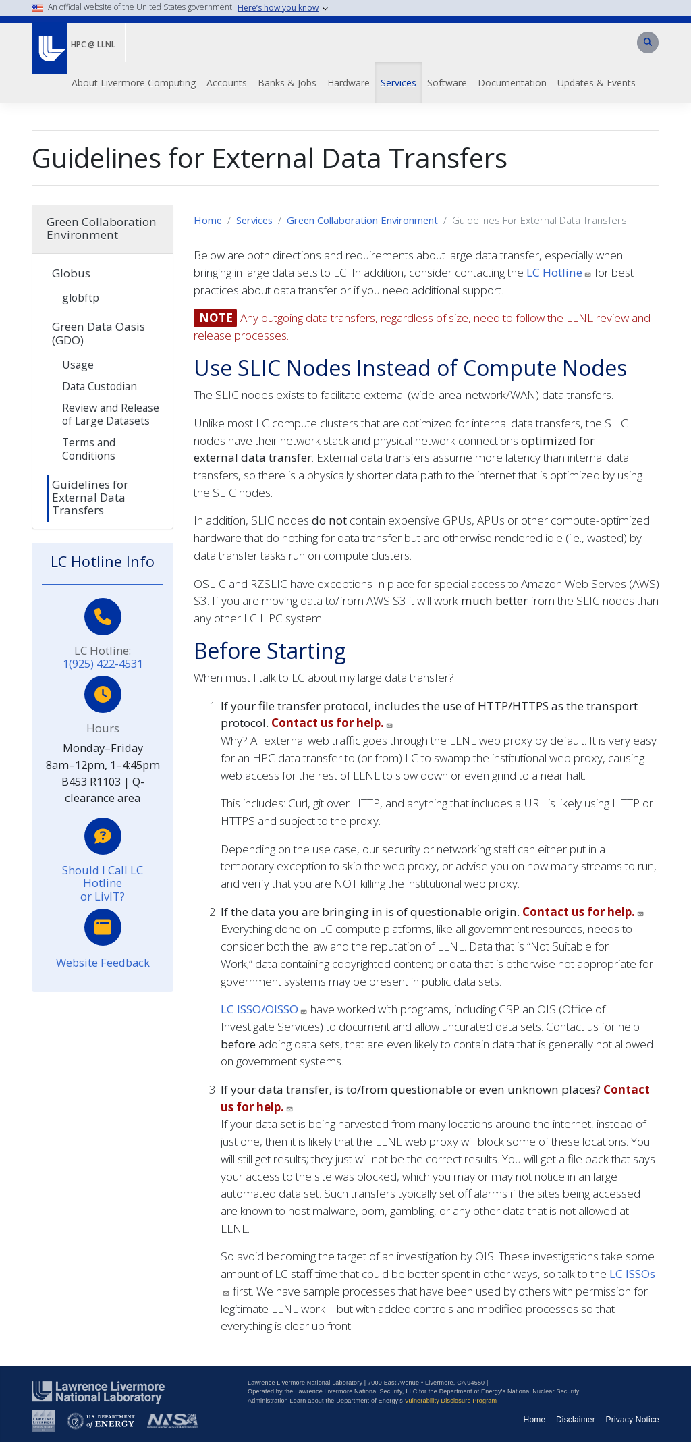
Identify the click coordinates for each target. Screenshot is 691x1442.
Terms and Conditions (88, 448)
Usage (78, 364)
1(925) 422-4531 (103, 663)
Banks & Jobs (287, 82)
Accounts (226, 82)
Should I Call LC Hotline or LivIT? (102, 883)
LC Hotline (559, 272)
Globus (71, 273)
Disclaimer (575, 1419)
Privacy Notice (633, 1419)
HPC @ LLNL (93, 44)
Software (447, 82)
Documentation (512, 82)
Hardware (348, 82)
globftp (80, 297)
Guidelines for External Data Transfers (90, 497)
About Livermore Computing (134, 82)
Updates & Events (596, 82)
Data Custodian (99, 386)
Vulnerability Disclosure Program (451, 1400)
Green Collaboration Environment (362, 220)
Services (398, 82)
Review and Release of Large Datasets (110, 414)
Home (208, 220)
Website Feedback (103, 962)
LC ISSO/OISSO (264, 1009)
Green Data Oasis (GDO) (98, 333)
